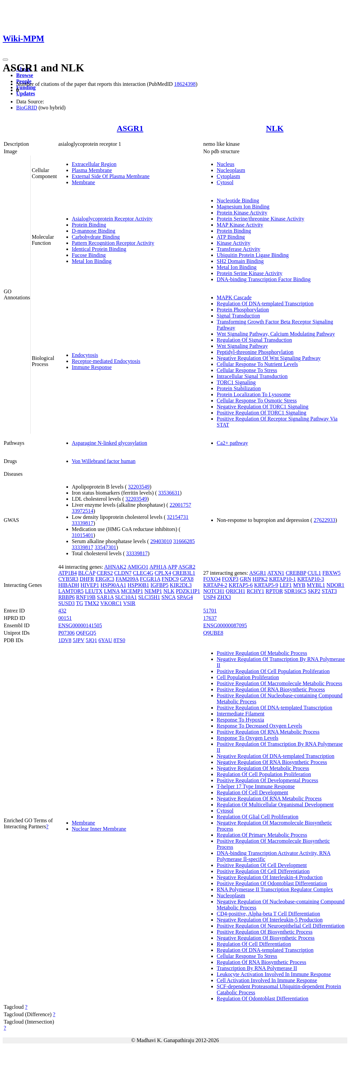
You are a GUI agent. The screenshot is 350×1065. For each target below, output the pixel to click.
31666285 (184, 541)
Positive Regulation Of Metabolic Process (262, 653)
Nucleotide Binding (238, 200)
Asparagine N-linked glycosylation (109, 443)
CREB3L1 (183, 573)
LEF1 (286, 585)
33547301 (105, 547)
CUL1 (314, 573)
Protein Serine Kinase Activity (249, 273)
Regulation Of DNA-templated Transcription (265, 303)
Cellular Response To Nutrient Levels (257, 364)
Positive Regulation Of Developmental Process (267, 780)
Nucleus (225, 164)
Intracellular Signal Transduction (252, 376)
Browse (24, 75)
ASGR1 (130, 128)
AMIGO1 (137, 567)
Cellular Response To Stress (247, 370)
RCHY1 (255, 591)
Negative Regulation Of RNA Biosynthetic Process (272, 762)
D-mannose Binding (93, 231)
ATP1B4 (67, 573)
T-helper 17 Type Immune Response (256, 786)
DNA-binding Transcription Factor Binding (264, 279)
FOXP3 (230, 579)
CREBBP (296, 573)
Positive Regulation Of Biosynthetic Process (264, 932)
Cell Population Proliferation (248, 677)
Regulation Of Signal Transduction (254, 340)
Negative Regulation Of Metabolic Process (263, 768)
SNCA (168, 597)
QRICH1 (235, 591)
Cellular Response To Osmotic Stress (257, 400)
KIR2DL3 (181, 585)
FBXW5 (331, 573)
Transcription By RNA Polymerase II (257, 968)
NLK (275, 128)
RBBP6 (66, 597)
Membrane (83, 182)
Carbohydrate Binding (96, 237)
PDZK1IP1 (188, 591)
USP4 (209, 597)
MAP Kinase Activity (240, 225)
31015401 (82, 535)
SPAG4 (185, 597)
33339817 (82, 523)
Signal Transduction (238, 316)
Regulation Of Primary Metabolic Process (262, 835)
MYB (299, 585)
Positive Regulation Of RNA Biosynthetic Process (271, 689)
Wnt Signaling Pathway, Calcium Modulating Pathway (276, 334)
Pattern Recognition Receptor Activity (113, 243)
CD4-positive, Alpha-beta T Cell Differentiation (268, 914)
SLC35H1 (149, 597)
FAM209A (127, 579)
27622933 (324, 520)
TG (79, 603)
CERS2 (105, 573)
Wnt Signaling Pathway (242, 346)
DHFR (86, 579)
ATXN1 (275, 573)
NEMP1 (153, 591)
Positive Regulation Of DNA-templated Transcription (274, 707)
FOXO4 (212, 579)
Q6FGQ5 (86, 633)
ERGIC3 (104, 579)
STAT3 (329, 591)
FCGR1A (150, 579)
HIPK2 (259, 579)
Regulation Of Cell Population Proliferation (264, 774)
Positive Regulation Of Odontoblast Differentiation (272, 883)
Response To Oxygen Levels (247, 738)
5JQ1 (91, 640)
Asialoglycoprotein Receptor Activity (112, 219)
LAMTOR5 (71, 591)
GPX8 (186, 579)
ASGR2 (186, 567)
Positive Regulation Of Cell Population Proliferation (273, 671)
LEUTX (93, 591)
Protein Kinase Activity (242, 212)
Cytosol (225, 182)
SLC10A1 (126, 597)
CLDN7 (123, 573)
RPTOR (274, 591)
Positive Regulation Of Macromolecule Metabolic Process (279, 683)
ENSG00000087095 (225, 625)
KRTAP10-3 (310, 579)
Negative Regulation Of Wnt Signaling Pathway (269, 358)
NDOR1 (335, 585)
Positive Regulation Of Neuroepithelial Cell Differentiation (281, 926)
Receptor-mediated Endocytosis (106, 361)
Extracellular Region (94, 164)
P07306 (66, 633)
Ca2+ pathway (232, 443)
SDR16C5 (295, 591)
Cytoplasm (228, 176)
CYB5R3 (68, 579)
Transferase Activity (238, 249)
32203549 (139, 487)
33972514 (82, 511)
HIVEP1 (90, 585)
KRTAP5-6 (241, 585)
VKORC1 (111, 603)
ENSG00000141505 (80, 625)
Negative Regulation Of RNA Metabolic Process (269, 798)
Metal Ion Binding (92, 261)
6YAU (105, 640)
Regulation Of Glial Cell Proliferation (257, 817)
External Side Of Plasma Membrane (111, 176)
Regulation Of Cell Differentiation (254, 944)
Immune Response (92, 367)
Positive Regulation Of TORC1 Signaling (261, 412)
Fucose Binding (89, 255)
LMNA (112, 591)
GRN (245, 579)
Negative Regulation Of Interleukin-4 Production (270, 877)
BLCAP (86, 573)
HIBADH (68, 585)
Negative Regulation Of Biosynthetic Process (266, 938)
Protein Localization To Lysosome (253, 394)
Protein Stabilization (239, 388)
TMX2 (92, 603)
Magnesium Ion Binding (243, 206)
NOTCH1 (213, 591)
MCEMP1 (132, 591)
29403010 (161, 541)
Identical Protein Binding (99, 249)
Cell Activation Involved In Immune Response (267, 980)
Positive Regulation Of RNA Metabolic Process (268, 732)
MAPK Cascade (234, 297)
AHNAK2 (115, 567)
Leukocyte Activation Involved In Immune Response (274, 974)
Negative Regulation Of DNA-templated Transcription (275, 756)
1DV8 (64, 640)
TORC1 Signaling (236, 382)
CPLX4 (163, 573)
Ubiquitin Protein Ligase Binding (253, 255)
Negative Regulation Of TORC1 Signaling (262, 406)
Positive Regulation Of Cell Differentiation (263, 871)
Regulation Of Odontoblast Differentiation (262, 998)
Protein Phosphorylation (243, 309)
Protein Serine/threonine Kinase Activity (260, 219)
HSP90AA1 (113, 585)
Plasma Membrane (92, 170)
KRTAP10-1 (282, 579)
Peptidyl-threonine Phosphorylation (255, 352)
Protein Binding (89, 225)
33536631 (169, 493)
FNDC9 (170, 579)
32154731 (178, 517)
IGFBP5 (159, 585)
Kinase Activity (233, 243)
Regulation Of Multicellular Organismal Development (275, 804)
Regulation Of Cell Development (252, 792)
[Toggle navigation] (5, 60)
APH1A (158, 567)
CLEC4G (143, 573)
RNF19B (86, 597)
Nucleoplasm (231, 170)
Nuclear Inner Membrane (99, 829)
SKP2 (314, 591)
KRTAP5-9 (266, 585)
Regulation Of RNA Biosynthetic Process (261, 962)
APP (172, 567)
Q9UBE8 (213, 633)
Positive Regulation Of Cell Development (262, 865)
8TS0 (119, 640)
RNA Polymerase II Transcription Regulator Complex (275, 889)
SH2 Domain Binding (240, 261)
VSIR (129, 603)
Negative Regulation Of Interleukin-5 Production (270, 920)
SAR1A (105, 597)
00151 (65, 618)
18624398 (185, 84)
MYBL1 (316, 585)
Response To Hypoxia (240, 720)
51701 (210, 610)
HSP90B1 (138, 585)
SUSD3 (66, 603)
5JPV (78, 640)
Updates (25, 93)
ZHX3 (224, 597)
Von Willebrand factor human (103, 461)
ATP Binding (231, 237)
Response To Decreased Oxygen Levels (259, 726)
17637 (210, 618)
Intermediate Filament (240, 714)
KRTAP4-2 (215, 585)
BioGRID (26, 107)
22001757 (180, 505)
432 (62, 610)
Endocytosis (85, 355)
